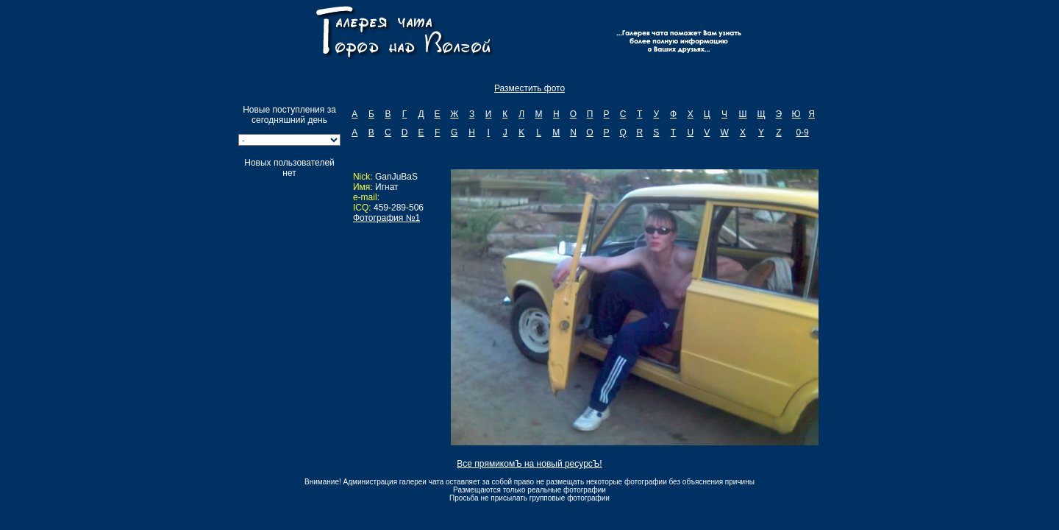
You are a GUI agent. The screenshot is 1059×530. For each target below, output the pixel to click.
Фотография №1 (386, 218)
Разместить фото (529, 88)
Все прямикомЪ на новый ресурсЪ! (529, 464)
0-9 (802, 132)
